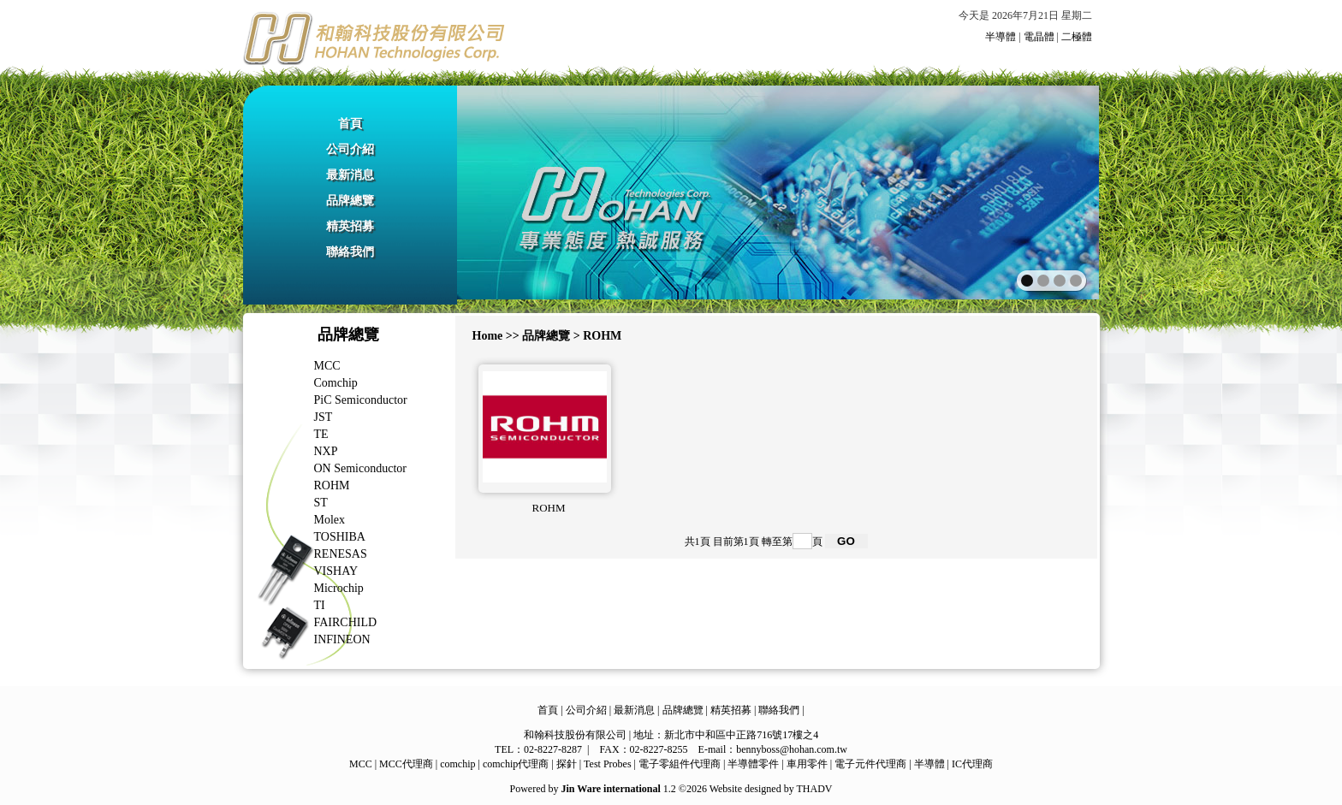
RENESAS (340, 554)
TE (321, 434)
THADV (814, 789)
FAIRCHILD (345, 622)
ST (321, 502)
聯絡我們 (350, 252)
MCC (327, 365)
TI (319, 605)
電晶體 (1039, 37)
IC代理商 (972, 764)
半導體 (1000, 37)
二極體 (1076, 37)
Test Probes (608, 764)
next (1049, 190)
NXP (326, 451)
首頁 (350, 123)
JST (323, 417)
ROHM (332, 485)
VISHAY (336, 571)
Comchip (336, 382)
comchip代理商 (516, 764)
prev (507, 190)
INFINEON (342, 639)
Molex (330, 519)
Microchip (339, 588)
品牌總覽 (350, 200)
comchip (457, 764)
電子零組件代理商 (679, 764)
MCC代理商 (406, 764)
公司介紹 (350, 149)
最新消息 (350, 175)
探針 (566, 764)
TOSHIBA (339, 536)
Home (487, 335)
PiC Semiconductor (360, 400)
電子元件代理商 (870, 764)
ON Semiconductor (360, 468)
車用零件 (807, 764)
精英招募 (350, 226)
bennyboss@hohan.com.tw (791, 749)
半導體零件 (753, 764)
